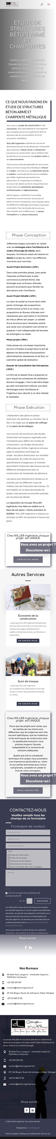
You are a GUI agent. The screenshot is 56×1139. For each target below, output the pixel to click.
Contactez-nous (28, 559)
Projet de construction (18, 857)
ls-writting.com (34, 1128)
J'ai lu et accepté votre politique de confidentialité (22, 889)
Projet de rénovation (17, 859)
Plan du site (45, 1134)
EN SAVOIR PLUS (28, 641)
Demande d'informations (19, 862)
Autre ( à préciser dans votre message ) (25, 866)
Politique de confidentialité (30, 1134)
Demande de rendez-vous (20, 864)
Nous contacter (28, 790)
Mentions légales (12, 1134)
